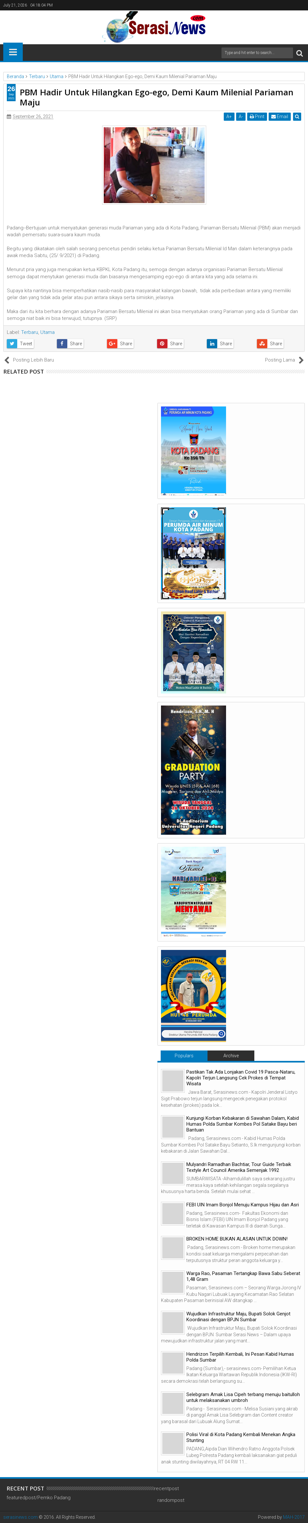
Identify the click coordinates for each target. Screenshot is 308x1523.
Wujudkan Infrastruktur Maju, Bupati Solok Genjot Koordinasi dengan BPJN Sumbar (238, 1317)
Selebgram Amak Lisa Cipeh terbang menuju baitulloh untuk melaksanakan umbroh (243, 1397)
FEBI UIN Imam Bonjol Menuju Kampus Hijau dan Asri (242, 1205)
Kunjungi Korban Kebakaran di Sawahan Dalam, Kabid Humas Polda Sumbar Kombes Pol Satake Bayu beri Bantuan (242, 1124)
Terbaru (29, 332)
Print (257, 116)
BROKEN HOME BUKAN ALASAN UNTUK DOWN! (237, 1239)
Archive (231, 1055)
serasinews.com (20, 1517)
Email (279, 116)
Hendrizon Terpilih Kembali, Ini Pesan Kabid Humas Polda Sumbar (240, 1357)
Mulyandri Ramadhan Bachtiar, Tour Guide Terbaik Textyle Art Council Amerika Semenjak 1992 (238, 1167)
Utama (47, 332)
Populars (184, 1055)
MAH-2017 (294, 1517)
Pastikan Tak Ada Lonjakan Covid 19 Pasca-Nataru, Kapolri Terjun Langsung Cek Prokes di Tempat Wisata (240, 1078)
